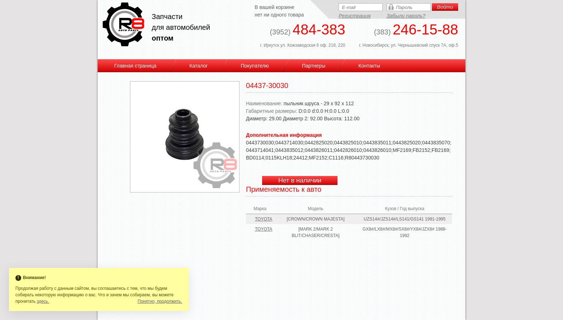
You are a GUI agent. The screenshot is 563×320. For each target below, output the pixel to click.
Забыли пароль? (406, 16)
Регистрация (355, 16)
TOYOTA (263, 219)
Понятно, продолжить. (160, 301)
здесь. (43, 301)
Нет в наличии (299, 180)
